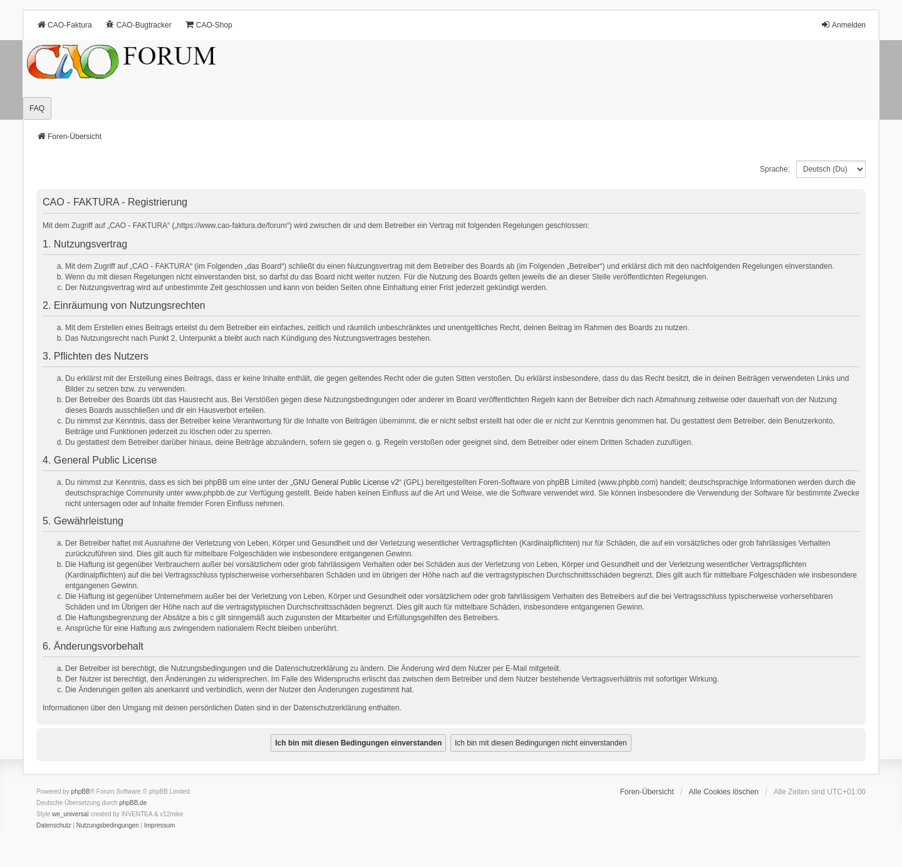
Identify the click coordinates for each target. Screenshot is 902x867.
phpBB (80, 791)
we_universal (70, 814)
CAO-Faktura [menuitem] (64, 24)
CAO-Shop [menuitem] (208, 24)
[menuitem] (53, 825)
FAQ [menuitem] (36, 108)
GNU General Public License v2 (346, 482)
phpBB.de (133, 802)
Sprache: (775, 169)
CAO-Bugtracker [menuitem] (138, 24)
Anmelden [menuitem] (843, 24)
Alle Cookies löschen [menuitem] (724, 791)
